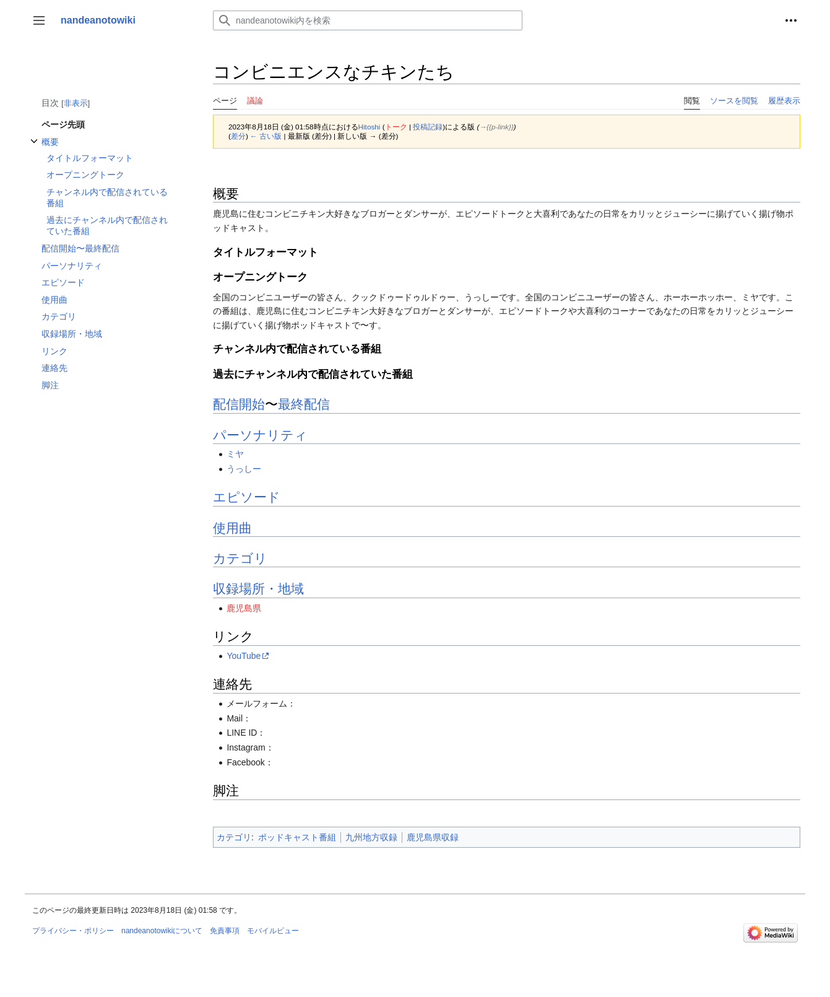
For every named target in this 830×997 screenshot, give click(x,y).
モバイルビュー (273, 930)
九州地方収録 (371, 837)
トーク (396, 127)
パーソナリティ (260, 435)
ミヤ (235, 454)
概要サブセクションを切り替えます (34, 147)
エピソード (246, 497)
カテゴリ (240, 558)
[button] (39, 20)
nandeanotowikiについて (161, 930)
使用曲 (232, 528)
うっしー (244, 469)
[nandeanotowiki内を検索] (367, 20)
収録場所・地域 (258, 588)
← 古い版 (266, 136)
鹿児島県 (244, 608)
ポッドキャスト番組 (297, 837)
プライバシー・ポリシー (73, 930)
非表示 (76, 103)
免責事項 (225, 930)
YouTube (244, 656)
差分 (238, 136)
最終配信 (304, 404)
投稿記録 (428, 127)
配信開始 (239, 404)
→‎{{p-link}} (496, 127)
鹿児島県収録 (433, 837)
